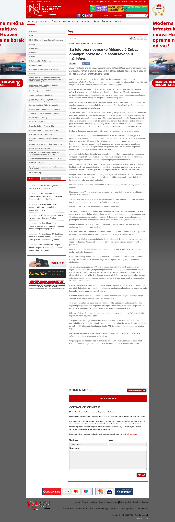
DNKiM (32, 57)
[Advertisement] (87, 366)
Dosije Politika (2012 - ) (38, 117)
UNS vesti (33, 31)
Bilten (110, 1)
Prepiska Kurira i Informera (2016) (42, 126)
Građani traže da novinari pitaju (41, 95)
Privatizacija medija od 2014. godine (43, 91)
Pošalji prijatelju (145, 38)
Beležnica (86, 21)
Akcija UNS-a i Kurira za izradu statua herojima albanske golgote (43, 100)
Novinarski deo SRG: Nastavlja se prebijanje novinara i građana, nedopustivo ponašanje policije (46, 226)
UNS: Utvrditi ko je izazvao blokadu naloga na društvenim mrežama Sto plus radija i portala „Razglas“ (45, 196)
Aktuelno (31, 21)
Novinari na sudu (71, 21)
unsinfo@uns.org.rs (130, 434)
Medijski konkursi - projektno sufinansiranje (46, 40)
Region (32, 73)
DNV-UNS (33, 52)
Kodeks (104, 1)
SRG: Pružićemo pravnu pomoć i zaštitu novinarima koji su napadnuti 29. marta (44, 207)
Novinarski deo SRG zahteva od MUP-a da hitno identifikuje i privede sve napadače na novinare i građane (46, 237)
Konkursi (119, 21)
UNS (43, 10)
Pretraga (147, 16)
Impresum (139, 1)
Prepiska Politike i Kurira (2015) (41, 134)
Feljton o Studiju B (36, 163)
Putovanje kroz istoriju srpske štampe (43, 69)
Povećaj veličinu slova (131, 38)
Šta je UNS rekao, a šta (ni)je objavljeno (44, 113)
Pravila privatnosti (128, 509)
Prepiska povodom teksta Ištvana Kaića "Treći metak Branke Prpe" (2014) (44, 153)
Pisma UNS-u (34, 48)
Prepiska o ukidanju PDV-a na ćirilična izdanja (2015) (46, 139)
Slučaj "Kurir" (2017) (37, 122)
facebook (79, 15)
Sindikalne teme (35, 65)
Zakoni (97, 1)
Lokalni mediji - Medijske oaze (40, 61)
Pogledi (32, 44)
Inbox (146, 518)
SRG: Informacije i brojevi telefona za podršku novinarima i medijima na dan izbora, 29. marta (46, 247)
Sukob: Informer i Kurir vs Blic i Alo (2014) (45, 158)
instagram (87, 15)
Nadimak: (74, 440)
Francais (47, 1)
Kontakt (117, 1)
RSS (146, 1)
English (39, 1)
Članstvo (56, 21)
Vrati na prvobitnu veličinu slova (134, 38)
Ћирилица (31, 1)
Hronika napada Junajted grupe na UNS (44, 109)
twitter (83, 15)
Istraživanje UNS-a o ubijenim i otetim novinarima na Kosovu (43, 85)
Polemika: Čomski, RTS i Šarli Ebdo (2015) (45, 144)
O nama (90, 1)
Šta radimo (107, 21)
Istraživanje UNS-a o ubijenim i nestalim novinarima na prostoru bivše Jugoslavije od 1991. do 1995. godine (46, 79)
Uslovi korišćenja (127, 1)
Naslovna (77, 502)
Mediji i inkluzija (35, 173)
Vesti (31, 36)
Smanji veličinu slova (138, 38)
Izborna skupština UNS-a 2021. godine (44, 105)
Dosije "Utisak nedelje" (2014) (40, 148)
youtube (91, 15)
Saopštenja (43, 21)
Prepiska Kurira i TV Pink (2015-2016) (43, 130)
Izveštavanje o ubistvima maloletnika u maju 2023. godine (46, 167)
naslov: (112, 440)
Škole (96, 21)
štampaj (141, 38)
